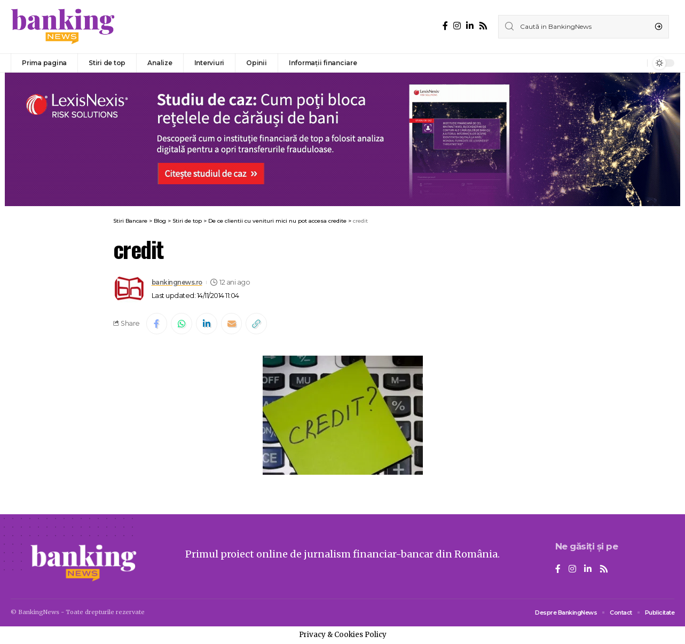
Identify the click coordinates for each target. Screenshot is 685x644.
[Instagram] (457, 26)
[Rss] (483, 26)
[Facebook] (445, 26)
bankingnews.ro (179, 282)
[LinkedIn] (469, 26)
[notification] (636, 63)
